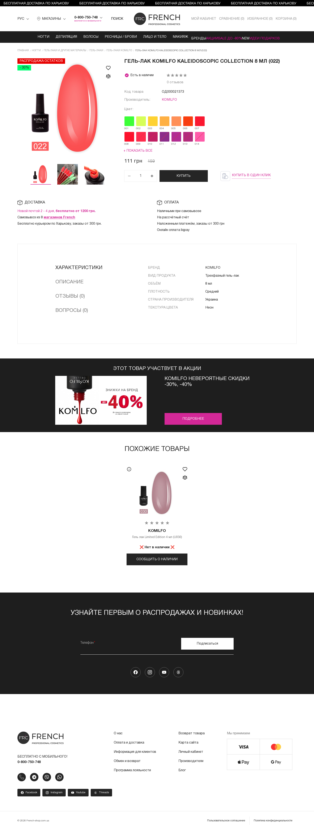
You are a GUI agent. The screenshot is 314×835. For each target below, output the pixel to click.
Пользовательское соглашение (226, 825)
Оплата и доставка (129, 747)
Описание (69, 281)
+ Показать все (137, 150)
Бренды (186, 36)
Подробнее (193, 418)
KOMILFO (169, 99)
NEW (252, 36)
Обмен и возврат (127, 765)
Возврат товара (191, 737)
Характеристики (78, 267)
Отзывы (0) (70, 295)
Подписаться (207, 648)
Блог (182, 774)
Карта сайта (188, 747)
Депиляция (50, 36)
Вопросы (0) (71, 309)
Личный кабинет (190, 756)
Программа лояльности (132, 774)
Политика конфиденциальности (273, 825)
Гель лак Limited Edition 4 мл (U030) (157, 534)
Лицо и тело (139, 36)
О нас (118, 737)
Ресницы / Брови (105, 36)
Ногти (28, 36)
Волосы (75, 36)
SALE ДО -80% (230, 36)
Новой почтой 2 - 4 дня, (56, 210)
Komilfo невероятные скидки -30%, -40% (207, 381)
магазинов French (59, 216)
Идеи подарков (277, 36)
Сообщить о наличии (157, 559)
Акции (206, 36)
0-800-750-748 (86, 17)
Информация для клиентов (135, 756)
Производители (190, 765)
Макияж (164, 36)
